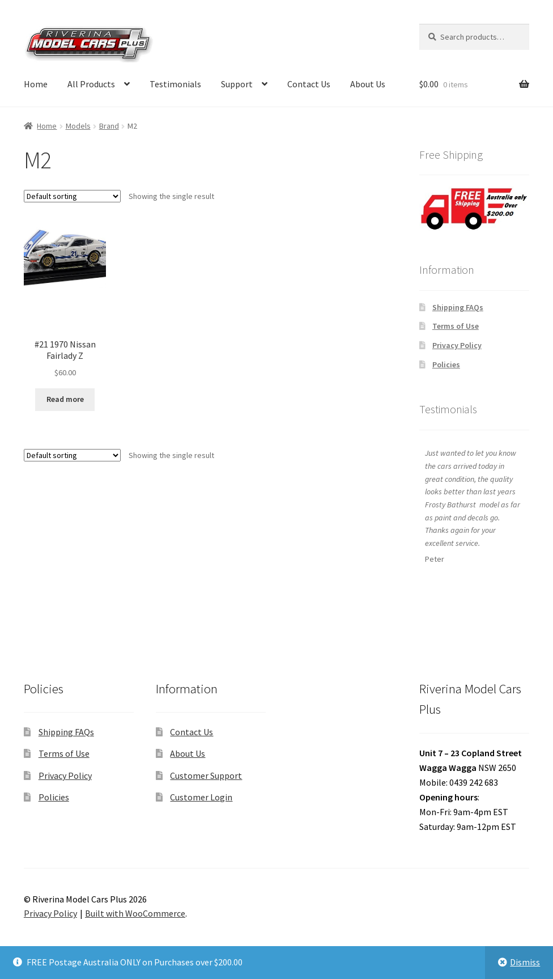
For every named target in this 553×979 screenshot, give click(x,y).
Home (36, 84)
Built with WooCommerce (135, 913)
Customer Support (206, 775)
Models (78, 126)
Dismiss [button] (525, 962)
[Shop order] (72, 196)
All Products (91, 84)
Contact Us (308, 84)
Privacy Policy (457, 345)
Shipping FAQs (457, 307)
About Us (367, 84)
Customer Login (201, 797)
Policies (446, 364)
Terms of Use (455, 326)
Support (237, 84)
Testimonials (175, 84)
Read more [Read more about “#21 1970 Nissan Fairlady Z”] (65, 399)
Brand (109, 126)
